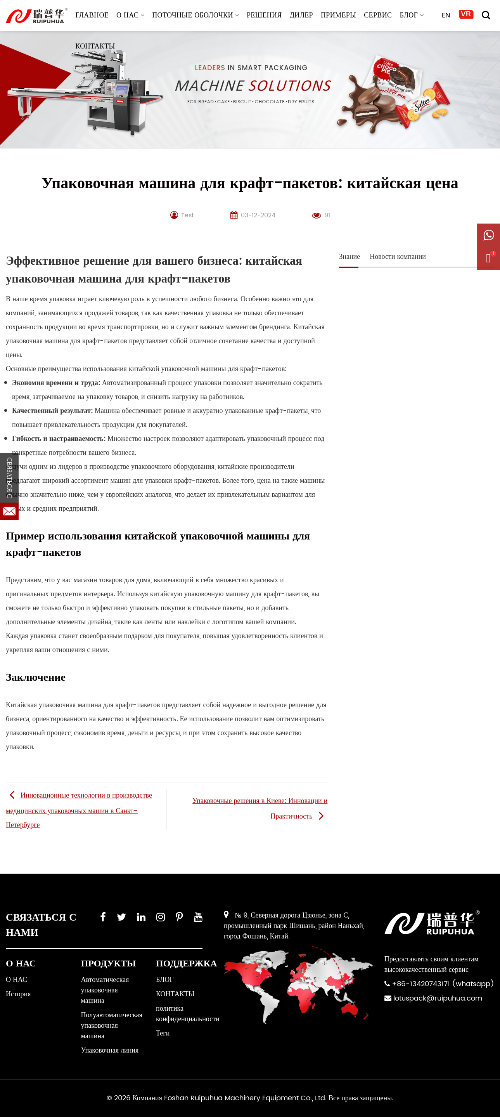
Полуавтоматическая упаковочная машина (111, 1025)
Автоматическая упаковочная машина (105, 990)
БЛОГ (412, 15)
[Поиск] (486, 15)
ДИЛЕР (301, 15)
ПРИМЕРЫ (338, 15)
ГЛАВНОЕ (92, 15)
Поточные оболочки (195, 15)
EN (446, 15)
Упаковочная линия (110, 1050)
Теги (163, 1033)
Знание (349, 256)
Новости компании (398, 256)
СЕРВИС (378, 15)
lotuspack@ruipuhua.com (437, 998)
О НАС (130, 15)
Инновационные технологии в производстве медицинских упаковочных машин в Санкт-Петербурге (79, 810)
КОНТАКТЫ (95, 46)
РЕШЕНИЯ (264, 15)
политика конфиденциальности (188, 1014)
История (18, 994)
